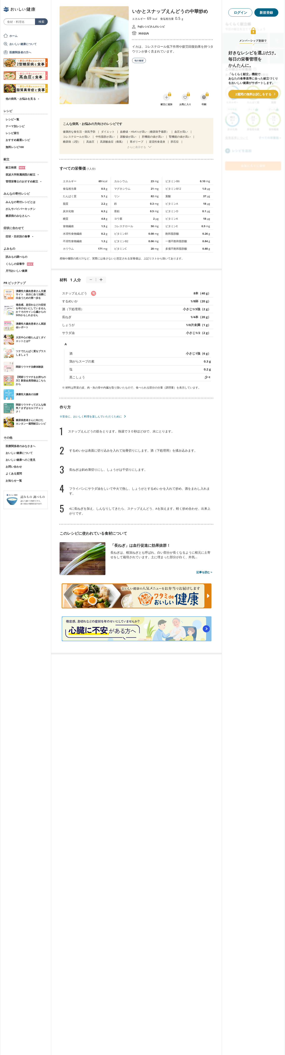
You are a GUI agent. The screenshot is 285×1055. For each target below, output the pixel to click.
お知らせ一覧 (14, 480)
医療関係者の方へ (20, 52)
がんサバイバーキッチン (20, 209)
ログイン (240, 12)
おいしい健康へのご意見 (20, 460)
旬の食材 (139, 60)
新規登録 (266, 12)
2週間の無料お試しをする (253, 94)
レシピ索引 (12, 133)
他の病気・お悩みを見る (21, 99)
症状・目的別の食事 (18, 236)
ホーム (13, 36)
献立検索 (15, 167)
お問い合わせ (14, 466)
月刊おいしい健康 (16, 271)
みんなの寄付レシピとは (20, 202)
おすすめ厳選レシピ (18, 140)
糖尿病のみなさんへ (18, 216)
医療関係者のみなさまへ (20, 446)
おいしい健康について (23, 44)
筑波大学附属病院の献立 (20, 174)
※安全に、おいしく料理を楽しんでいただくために (91, 416)
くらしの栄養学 (20, 264)
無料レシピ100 (15, 147)
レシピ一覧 (12, 119)
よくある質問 (14, 473)
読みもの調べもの (16, 257)
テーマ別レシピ (15, 126)
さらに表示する (136, 147)
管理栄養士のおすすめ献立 (22, 181)
